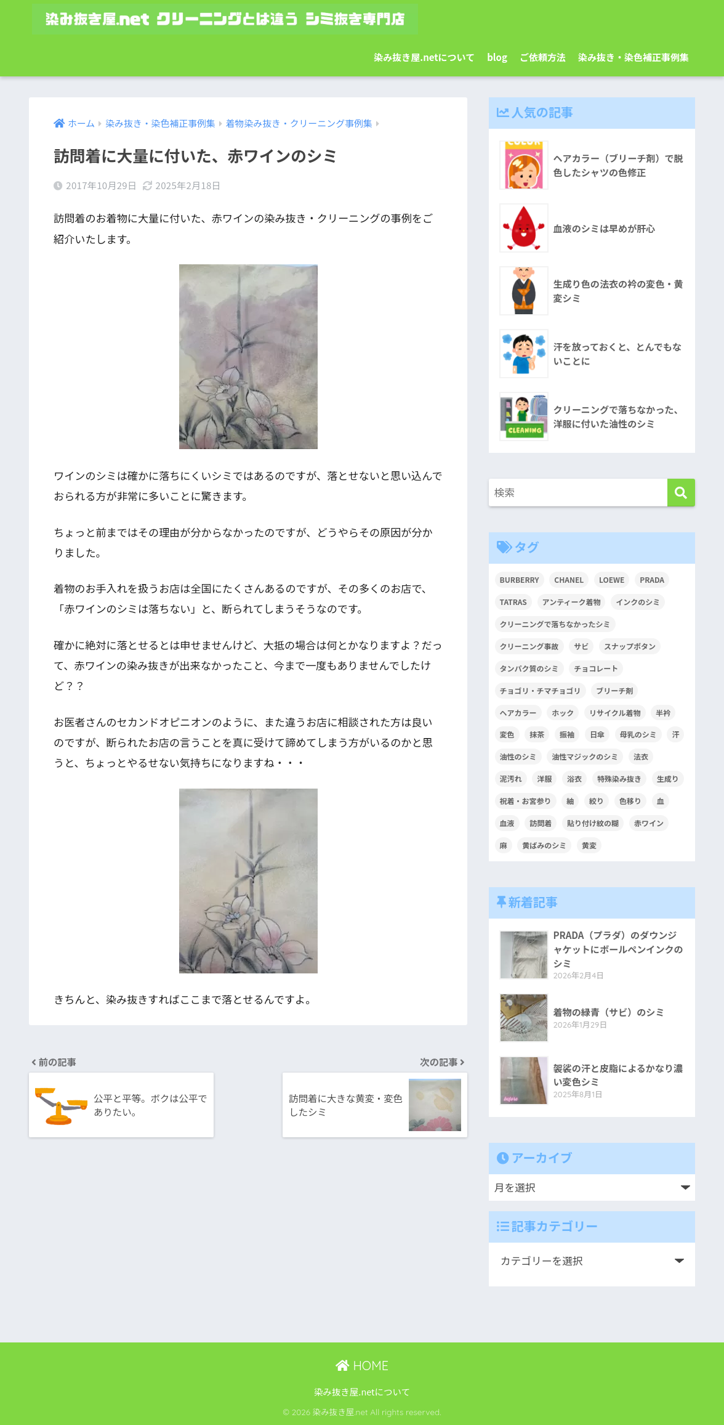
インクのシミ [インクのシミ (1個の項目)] (638, 601)
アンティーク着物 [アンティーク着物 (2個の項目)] (571, 601)
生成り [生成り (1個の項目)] (668, 778)
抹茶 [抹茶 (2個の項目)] (536, 734)
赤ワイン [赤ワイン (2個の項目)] (649, 823)
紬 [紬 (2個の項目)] (570, 800)
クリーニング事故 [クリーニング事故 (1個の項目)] (529, 646)
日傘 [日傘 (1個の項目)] (597, 734)
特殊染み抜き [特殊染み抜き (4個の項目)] (619, 778)
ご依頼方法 (543, 57)
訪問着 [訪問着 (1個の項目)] (540, 823)
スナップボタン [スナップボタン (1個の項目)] (630, 646)
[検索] (681, 492)
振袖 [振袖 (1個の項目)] (567, 734)
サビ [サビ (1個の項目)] (581, 646)
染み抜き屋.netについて (424, 57)
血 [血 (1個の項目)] (660, 800)
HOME (362, 1365)
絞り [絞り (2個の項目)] (596, 800)
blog (497, 57)
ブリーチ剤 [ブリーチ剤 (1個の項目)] (614, 690)
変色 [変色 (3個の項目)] (507, 734)
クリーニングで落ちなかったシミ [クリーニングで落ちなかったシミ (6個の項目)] (555, 624)
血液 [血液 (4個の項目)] (507, 823)
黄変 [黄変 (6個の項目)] (589, 845)
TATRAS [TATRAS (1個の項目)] (513, 601)
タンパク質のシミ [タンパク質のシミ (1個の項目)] (529, 668)
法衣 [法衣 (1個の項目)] (641, 756)
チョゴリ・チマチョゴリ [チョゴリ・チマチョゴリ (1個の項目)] (540, 690)
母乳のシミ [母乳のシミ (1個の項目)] (638, 734)
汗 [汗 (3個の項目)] (675, 734)
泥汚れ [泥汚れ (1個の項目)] (511, 778)
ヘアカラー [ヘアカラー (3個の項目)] (518, 712)
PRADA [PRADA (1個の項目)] (652, 579)
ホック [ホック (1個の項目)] (563, 712)
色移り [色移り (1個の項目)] (630, 800)
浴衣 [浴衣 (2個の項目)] (574, 778)
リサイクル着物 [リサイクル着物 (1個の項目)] (614, 712)
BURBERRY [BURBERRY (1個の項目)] (519, 579)
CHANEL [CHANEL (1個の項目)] (569, 579)
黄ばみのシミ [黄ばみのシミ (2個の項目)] (544, 845)
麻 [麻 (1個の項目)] (503, 845)
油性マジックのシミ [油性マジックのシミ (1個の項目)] (585, 756)
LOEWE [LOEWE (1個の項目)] (611, 579)
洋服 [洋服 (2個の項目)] (544, 778)
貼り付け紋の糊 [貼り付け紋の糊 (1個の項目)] (593, 823)
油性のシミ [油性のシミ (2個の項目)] (518, 756)
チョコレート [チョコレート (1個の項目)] (596, 668)
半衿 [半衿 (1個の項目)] (663, 712)
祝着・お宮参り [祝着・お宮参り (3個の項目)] (526, 800)
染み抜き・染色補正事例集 (633, 57)
